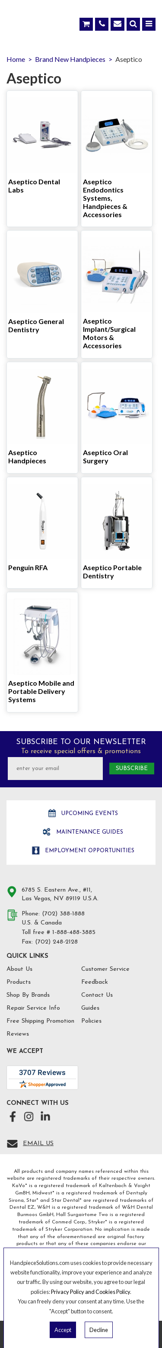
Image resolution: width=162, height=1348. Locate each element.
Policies (91, 1021)
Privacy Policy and (73, 1291)
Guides (90, 1008)
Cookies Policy (112, 1291)
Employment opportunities (88, 851)
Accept (62, 1329)
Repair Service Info (33, 1008)
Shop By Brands (28, 995)
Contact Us (97, 995)
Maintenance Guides (88, 832)
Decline (98, 1329)
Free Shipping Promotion (40, 1021)
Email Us (38, 1143)
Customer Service (105, 969)
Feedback (94, 982)
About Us (19, 969)
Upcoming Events (89, 813)
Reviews (17, 1034)
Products (18, 982)
